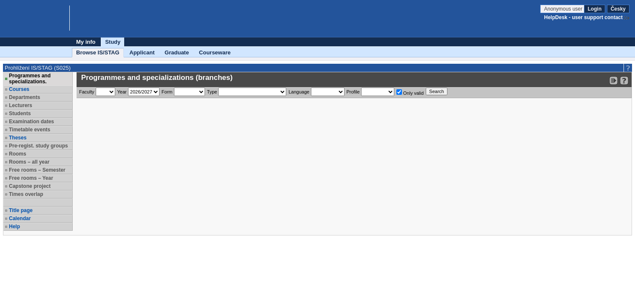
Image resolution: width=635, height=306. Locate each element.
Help (14, 227)
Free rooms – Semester (37, 170)
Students (20, 113)
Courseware (215, 52)
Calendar (20, 218)
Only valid (410, 92)
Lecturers (20, 105)
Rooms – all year (29, 162)
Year (122, 91)
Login (595, 9)
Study (112, 42)
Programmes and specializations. (30, 79)
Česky (618, 9)
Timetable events (29, 130)
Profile (353, 91)
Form (167, 91)
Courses (19, 89)
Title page (21, 210)
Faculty (86, 91)
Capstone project (30, 186)
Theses (17, 138)
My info (86, 42)
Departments (24, 97)
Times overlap (26, 194)
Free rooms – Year (31, 178)
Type (212, 91)
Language (298, 91)
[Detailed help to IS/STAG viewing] (624, 80)
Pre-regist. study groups (38, 146)
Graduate (177, 52)
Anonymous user (564, 9)
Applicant (141, 52)
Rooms (17, 154)
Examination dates (31, 122)
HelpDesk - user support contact (583, 17)
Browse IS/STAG (98, 52)
